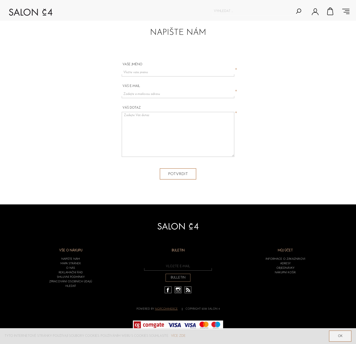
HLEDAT (70, 286)
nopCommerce (166, 309)
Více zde (178, 336)
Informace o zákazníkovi (285, 259)
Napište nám (70, 259)
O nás (70, 268)
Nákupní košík (330, 11)
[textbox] (253, 11)
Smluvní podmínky (71, 277)
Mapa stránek (70, 263)
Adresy (285, 263)
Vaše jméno (132, 64)
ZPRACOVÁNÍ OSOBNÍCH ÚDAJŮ (70, 281)
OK (340, 336)
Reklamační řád (71, 272)
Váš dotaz (132, 108)
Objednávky (285, 268)
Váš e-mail (131, 86)
